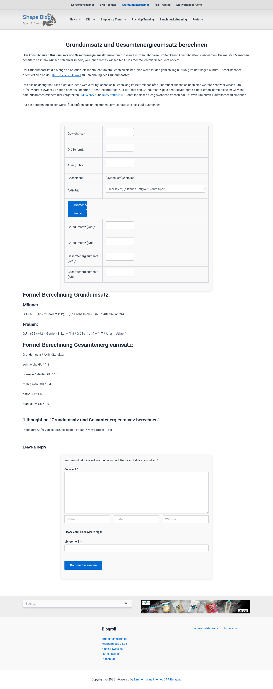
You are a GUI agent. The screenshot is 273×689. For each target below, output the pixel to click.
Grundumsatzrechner (135, 4)
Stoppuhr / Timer (113, 19)
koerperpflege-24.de (115, 643)
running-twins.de (113, 649)
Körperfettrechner (82, 4)
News (75, 19)
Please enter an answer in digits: (83, 532)
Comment (71, 469)
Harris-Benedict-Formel (67, 75)
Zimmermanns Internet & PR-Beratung (157, 679)
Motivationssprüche (189, 4)
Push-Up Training (143, 19)
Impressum (230, 628)
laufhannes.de (111, 653)
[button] (79, 19)
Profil (198, 19)
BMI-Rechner (88, 95)
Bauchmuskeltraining (173, 19)
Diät (90, 19)
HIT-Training (163, 4)
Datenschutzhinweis (206, 628)
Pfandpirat (109, 659)
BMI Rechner (108, 4)
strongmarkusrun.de (115, 639)
